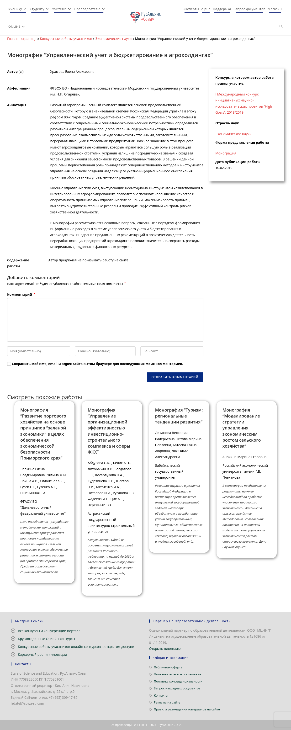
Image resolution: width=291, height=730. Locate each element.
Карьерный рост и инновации (42, 654)
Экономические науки (113, 38)
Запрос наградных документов (177, 688)
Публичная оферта (168, 667)
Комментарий (21, 294)
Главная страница (22, 38)
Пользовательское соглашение (177, 674)
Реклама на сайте (167, 702)
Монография (225, 153)
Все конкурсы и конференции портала (49, 631)
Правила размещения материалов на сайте (187, 709)
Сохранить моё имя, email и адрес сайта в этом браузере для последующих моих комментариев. (97, 363)
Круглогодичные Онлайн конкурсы (46, 638)
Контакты (161, 695)
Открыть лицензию (165, 648)
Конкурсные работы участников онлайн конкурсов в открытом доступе (76, 646)
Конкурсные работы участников (66, 38)
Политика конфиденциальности (178, 681)
